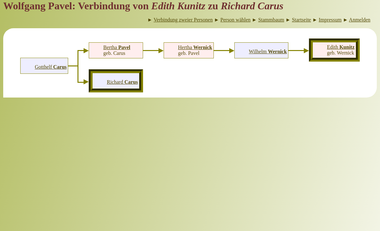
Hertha (195, 47)
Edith (341, 47)
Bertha (116, 47)
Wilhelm (268, 51)
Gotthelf (51, 67)
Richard (122, 82)
